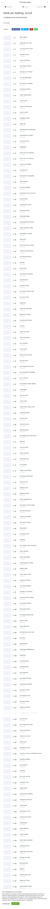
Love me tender (24, 447)
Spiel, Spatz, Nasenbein (26, 840)
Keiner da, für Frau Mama (27, 158)
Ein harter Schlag (24, 285)
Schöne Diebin (24, 199)
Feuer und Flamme (25, 60)
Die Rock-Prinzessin (25, 510)
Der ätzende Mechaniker (26, 476)
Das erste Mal (23, 718)
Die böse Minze (24, 360)
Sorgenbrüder (23, 822)
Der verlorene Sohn (25, 695)
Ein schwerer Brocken (25, 66)
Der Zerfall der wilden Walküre (28, 383)
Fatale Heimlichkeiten (25, 95)
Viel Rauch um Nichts (25, 817)
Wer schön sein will (25, 776)
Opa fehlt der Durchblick (26, 793)
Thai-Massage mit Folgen (26, 563)
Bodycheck (23, 655)
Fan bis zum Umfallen (25, 164)
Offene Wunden (24, 551)
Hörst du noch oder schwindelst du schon (31, 753)
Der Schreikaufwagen (25, 77)
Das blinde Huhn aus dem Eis (28, 193)
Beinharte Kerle (24, 487)
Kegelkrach (23, 303)
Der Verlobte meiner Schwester (28, 545)
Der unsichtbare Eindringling (27, 372)
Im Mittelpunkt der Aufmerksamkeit (29, 713)
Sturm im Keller (24, 112)
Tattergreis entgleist (25, 759)
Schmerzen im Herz (25, 811)
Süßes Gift (22, 123)
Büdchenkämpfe (24, 430)
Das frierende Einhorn (25, 256)
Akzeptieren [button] (15, 903)
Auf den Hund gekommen (26, 251)
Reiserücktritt (23, 528)
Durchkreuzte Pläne (25, 89)
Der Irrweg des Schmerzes (27, 366)
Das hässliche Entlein (25, 678)
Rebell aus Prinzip (24, 880)
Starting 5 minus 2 (24, 54)
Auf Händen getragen (25, 603)
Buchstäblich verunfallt (26, 233)
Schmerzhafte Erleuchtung (27, 222)
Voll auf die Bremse (25, 730)
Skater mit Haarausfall (26, 308)
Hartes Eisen (23, 742)
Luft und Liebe (23, 418)
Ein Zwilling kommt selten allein (28, 435)
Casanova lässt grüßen (26, 684)
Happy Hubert (23, 788)
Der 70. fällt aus (24, 378)
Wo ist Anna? (23, 268)
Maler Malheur (23, 37)
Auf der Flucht (23, 100)
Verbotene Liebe (24, 782)
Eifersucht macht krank (26, 355)
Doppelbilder (23, 147)
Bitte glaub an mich (25, 747)
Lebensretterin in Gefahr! (26, 135)
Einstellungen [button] (6, 903)
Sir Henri (22, 326)
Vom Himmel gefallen (25, 586)
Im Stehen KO (23, 170)
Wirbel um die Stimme (26, 470)
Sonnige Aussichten (25, 857)
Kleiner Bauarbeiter (25, 557)
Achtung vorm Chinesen (26, 71)
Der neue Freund (24, 297)
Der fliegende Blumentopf (26, 614)
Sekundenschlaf (24, 666)
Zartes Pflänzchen (24, 626)
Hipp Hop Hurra (24, 395)
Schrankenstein (24, 279)
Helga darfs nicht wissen (26, 851)
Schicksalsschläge (25, 216)
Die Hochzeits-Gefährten (26, 274)
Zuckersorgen (23, 805)
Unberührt (22, 770)
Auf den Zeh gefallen (25, 516)
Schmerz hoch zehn (25, 736)
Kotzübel (22, 262)
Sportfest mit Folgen (25, 580)
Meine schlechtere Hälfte (26, 227)
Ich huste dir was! (24, 141)
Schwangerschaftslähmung (27, 649)
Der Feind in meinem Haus (27, 291)
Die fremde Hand (24, 458)
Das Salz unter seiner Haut (27, 632)
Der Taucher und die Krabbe (27, 505)
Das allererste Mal (24, 210)
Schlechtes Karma (25, 845)
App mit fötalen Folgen (26, 886)
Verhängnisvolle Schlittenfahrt (28, 129)
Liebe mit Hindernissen (26, 106)
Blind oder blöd (24, 863)
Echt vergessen (24, 672)
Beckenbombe (23, 643)
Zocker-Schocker (24, 453)
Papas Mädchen (24, 828)
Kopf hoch (22, 638)
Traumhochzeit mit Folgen (27, 597)
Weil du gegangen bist (26, 499)
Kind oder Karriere (25, 690)
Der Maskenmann (24, 534)
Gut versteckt (23, 464)
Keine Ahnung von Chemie (27, 245)
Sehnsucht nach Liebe (26, 43)
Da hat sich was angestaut (27, 152)
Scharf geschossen (25, 609)
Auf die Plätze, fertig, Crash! (27, 407)
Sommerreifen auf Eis (25, 204)
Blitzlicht (22, 869)
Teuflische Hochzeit (25, 707)
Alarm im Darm (24, 620)
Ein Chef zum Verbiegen (26, 83)
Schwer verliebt (24, 834)
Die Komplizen (23, 765)
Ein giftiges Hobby (24, 118)
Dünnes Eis (23, 239)
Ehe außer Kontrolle (25, 522)
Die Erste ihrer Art (24, 424)
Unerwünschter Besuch (26, 320)
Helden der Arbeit (24, 331)
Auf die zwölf (23, 349)
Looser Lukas (23, 401)
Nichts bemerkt (24, 181)
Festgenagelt (23, 389)
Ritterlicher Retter (24, 493)
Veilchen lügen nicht (25, 874)
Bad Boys (22, 441)
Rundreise (22, 539)
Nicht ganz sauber (24, 701)
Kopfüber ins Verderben (26, 591)
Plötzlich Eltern (24, 568)
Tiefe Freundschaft (25, 337)
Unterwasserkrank (24, 412)
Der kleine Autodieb (25, 187)
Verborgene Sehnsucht (26, 799)
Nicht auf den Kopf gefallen (27, 176)
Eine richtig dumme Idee (26, 724)
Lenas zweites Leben (25, 574)
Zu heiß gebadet (24, 661)
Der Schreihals (24, 343)
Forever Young (24, 482)
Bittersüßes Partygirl (25, 314)
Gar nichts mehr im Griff (26, 48)
